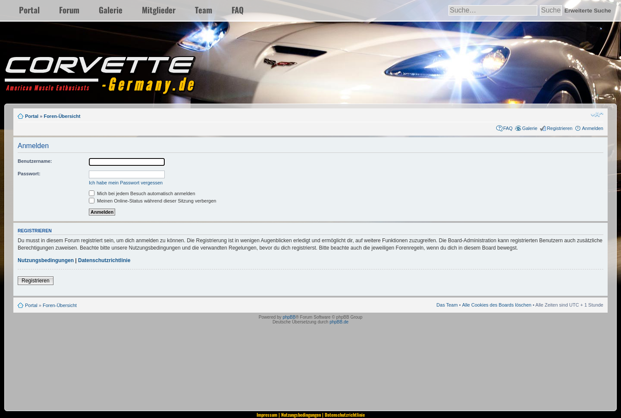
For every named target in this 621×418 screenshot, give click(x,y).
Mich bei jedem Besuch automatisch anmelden (142, 193)
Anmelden (592, 128)
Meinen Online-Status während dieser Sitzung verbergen (152, 200)
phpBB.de (338, 322)
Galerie (110, 10)
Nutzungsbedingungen (46, 260)
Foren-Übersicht (62, 116)
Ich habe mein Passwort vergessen (126, 182)
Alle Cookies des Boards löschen (496, 304)
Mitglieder (159, 10)
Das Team (447, 304)
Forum (69, 10)
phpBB (288, 317)
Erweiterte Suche (588, 10)
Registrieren (559, 128)
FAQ (238, 10)
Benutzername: (35, 161)
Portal (29, 10)
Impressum (267, 414)
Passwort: (29, 173)
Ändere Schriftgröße (597, 114)
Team (203, 10)
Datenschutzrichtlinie (104, 260)
